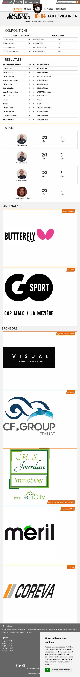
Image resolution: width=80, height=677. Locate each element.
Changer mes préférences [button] (61, 669)
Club (27, 9)
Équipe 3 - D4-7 (7, 646)
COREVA (71, 567)
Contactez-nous (32, 2)
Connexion (60, 9)
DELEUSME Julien (38, 51)
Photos (48, 9)
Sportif (18, 9)
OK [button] (48, 669)
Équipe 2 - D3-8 (7, 643)
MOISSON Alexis (38, 43)
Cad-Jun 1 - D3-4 (7, 648)
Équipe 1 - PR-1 (7, 641)
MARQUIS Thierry (9, 47)
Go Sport (70, 270)
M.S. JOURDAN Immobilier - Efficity (61, 502)
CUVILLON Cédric (8, 43)
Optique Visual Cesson (65, 334)
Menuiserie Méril (67, 509)
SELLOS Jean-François (10, 51)
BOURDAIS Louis (38, 39)
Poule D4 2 (51, 22)
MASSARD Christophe (40, 47)
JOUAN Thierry (8, 39)
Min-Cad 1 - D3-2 (7, 650)
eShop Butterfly (68, 211)
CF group (70, 392)
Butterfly (8, 2)
